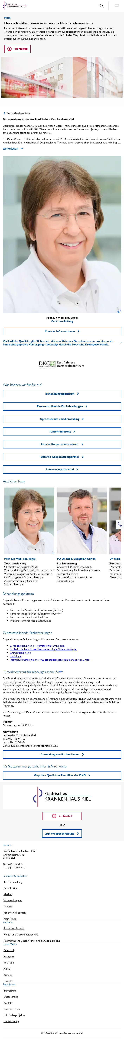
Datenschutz (11, 996)
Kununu (8, 974)
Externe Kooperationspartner (62, 456)
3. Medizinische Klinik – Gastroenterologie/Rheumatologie (43, 649)
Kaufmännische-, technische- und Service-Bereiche (32, 940)
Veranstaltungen (13, 900)
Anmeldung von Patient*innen (62, 754)
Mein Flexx (10, 918)
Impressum (10, 990)
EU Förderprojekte (14, 1015)
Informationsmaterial (62, 469)
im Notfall (62, 816)
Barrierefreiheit (12, 1009)
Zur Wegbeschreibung (62, 833)
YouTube (9, 962)
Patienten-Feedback (14, 912)
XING (7, 968)
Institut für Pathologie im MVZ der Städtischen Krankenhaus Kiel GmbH (50, 659)
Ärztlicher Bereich (14, 928)
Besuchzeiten (11, 888)
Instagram (9, 956)
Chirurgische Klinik (20, 652)
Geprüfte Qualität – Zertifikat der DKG (62, 775)
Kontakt (8, 1003)
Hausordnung (11, 1021)
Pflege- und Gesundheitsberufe (21, 934)
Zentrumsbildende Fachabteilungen (62, 406)
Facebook (9, 950)
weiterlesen (12, 148)
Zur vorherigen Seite (17, 113)
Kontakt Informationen (62, 331)
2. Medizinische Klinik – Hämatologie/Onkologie (37, 645)
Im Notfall (17, 49)
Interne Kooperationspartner (62, 444)
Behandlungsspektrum (62, 393)
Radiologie (15, 656)
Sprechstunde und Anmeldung (62, 419)
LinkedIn (8, 981)
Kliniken (8, 894)
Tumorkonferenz (62, 431)
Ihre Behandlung (13, 882)
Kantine (8, 906)
